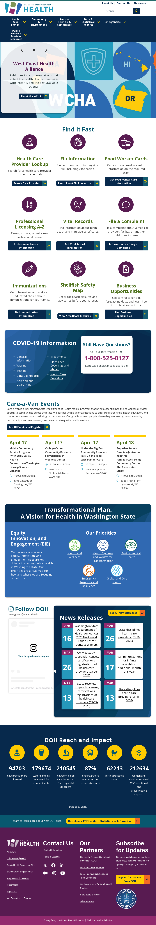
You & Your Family (18, 22)
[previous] (22, 50)
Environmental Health (131, 555)
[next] (46, 50)
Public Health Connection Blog (21, 865)
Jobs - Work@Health (16, 858)
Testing (21, 370)
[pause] (34, 50)
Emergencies (115, 22)
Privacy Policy (50, 920)
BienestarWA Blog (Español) (20, 872)
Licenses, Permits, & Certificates (67, 22)
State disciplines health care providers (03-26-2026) (129, 635)
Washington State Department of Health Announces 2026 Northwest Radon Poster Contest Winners (87, 635)
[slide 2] (28, 56)
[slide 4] (39, 56)
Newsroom (140, 3)
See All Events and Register (25, 427)
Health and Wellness (74, 555)
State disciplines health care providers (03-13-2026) (129, 694)
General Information (24, 358)
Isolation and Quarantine (25, 382)
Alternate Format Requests (71, 920)
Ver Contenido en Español (19, 898)
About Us (107, 3)
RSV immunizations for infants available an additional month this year (129, 664)
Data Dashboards (27, 375)
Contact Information (53, 850)
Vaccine (21, 365)
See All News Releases (123, 613)
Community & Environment (41, 22)
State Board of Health (90, 895)
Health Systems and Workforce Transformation (102, 557)
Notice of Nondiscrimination (100, 920)
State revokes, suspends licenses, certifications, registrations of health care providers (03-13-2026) (86, 695)
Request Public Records (18, 878)
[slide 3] (34, 56)
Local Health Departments (92, 867)
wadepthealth (50, 688)
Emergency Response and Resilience (89, 582)
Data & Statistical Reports (91, 22)
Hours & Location (52, 857)
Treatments (58, 356)
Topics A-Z (12, 892)
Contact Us (123, 3)
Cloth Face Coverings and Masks (59, 365)
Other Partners (87, 901)
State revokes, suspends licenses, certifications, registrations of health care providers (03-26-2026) (86, 664)
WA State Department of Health (26, 688)
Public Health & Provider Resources (18, 35)
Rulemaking (12, 885)
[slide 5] (45, 56)
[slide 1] (23, 56)
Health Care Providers (58, 376)
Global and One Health (117, 580)
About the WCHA (31, 96)
